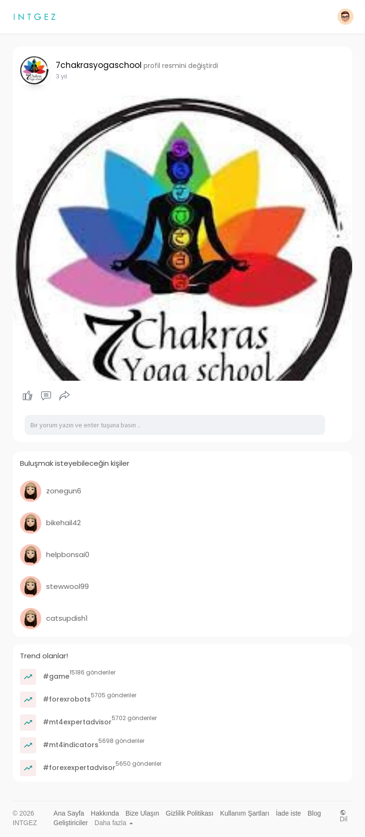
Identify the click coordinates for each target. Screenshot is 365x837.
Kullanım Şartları (244, 813)
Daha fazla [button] (114, 822)
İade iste (288, 813)
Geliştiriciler (71, 823)
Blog (314, 813)
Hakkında (105, 813)
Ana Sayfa (69, 813)
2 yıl (61, 76)
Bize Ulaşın (142, 813)
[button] (345, 16)
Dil (343, 815)
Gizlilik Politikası (189, 813)
